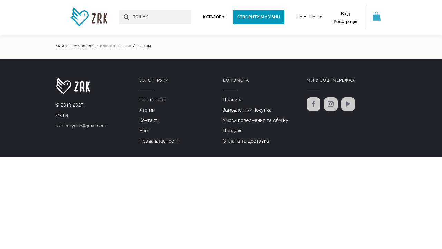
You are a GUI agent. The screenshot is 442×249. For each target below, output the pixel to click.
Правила (233, 99)
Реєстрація (345, 21)
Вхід (345, 13)
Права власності (158, 141)
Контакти (149, 120)
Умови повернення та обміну (255, 120)
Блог (144, 130)
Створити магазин (258, 17)
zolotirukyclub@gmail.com (80, 125)
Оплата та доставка (246, 141)
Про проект (152, 99)
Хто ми (147, 110)
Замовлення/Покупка (247, 110)
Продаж (232, 130)
